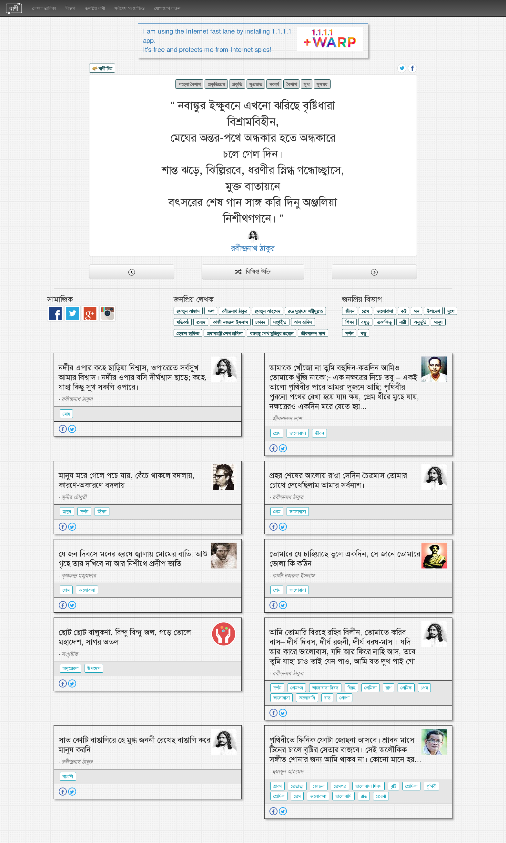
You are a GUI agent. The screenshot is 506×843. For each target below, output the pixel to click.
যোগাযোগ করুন (167, 8)
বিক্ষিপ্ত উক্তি (253, 272)
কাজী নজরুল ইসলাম (230, 322)
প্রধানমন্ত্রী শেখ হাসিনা (224, 333)
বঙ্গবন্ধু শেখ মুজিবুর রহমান (271, 333)
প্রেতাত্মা (297, 786)
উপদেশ (433, 311)
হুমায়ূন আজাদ (188, 311)
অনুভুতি (420, 322)
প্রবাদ (201, 322)
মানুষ (438, 322)
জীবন (349, 311)
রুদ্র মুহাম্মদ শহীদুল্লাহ (305, 311)
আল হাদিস (303, 322)
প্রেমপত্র (296, 688)
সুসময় (322, 84)
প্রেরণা (344, 698)
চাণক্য (260, 322)
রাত (327, 698)
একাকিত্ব (384, 322)
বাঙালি (68, 776)
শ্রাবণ (277, 786)
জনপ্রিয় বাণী (95, 8)
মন (416, 311)
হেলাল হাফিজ (188, 333)
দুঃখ (450, 311)
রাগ (388, 688)
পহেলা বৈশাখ (189, 84)
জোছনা (319, 786)
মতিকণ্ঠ (183, 322)
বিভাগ (70, 8)
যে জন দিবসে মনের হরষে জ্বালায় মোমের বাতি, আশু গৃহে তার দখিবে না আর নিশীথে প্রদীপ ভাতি (133, 558)
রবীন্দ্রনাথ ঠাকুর (234, 311)
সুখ (306, 84)
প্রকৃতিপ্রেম (216, 84)
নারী (402, 322)
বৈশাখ (292, 84)
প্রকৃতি (237, 84)
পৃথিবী (431, 786)
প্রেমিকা (370, 688)
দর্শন (349, 333)
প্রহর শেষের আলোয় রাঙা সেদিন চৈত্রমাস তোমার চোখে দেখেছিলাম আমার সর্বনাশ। (338, 480)
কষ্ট (403, 311)
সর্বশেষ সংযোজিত (130, 8)
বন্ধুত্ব (365, 322)
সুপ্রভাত (255, 84)
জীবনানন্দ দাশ (313, 333)
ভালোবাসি (307, 698)
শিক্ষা (349, 322)
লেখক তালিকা (44, 8)
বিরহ (351, 688)
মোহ (66, 414)
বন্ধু (363, 333)
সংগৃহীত (279, 322)
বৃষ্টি (393, 786)
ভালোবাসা (385, 311)
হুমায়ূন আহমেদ (267, 311)
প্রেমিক (406, 688)
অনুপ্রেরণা (70, 668)
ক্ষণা (210, 311)
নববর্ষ (274, 84)
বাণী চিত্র (102, 69)
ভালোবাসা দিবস (325, 688)
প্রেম (365, 311)
